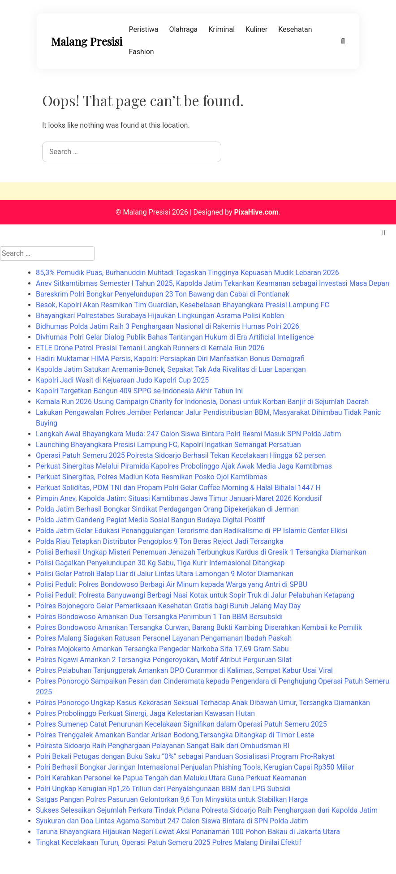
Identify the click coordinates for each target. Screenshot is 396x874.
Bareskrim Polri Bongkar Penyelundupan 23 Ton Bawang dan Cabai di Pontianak (162, 294)
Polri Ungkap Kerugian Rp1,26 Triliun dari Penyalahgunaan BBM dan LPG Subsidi (163, 788)
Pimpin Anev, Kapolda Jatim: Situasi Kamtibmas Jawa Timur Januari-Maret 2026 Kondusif (179, 498)
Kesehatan (295, 29)
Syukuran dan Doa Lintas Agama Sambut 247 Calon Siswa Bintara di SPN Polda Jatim (172, 821)
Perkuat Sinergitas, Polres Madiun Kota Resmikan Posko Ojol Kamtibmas (151, 477)
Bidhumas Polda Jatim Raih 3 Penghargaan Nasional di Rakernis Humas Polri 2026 (167, 326)
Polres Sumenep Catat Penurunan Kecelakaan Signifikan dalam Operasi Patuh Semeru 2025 (181, 724)
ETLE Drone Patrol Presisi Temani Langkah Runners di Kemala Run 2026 (150, 348)
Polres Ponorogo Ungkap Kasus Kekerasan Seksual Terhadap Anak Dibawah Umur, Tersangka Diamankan (203, 702)
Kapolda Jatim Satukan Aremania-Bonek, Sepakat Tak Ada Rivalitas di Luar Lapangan (171, 369)
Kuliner (256, 29)
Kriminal (221, 29)
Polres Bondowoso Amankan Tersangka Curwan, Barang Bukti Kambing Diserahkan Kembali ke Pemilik (199, 627)
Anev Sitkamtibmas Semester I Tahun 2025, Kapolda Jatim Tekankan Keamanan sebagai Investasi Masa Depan (212, 283)
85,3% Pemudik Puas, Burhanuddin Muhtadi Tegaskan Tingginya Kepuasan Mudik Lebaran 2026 (187, 272)
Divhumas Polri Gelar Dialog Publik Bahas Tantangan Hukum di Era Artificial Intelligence (175, 337)
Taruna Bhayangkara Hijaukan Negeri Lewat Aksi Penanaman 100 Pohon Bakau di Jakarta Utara (188, 831)
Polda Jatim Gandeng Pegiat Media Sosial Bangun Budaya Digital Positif (150, 520)
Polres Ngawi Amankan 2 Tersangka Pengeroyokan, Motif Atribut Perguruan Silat (164, 659)
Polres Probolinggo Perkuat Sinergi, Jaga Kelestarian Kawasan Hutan (145, 713)
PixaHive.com (256, 212)
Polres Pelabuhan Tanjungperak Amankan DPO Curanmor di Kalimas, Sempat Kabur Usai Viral (184, 670)
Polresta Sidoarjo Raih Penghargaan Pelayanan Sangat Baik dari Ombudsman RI (162, 745)
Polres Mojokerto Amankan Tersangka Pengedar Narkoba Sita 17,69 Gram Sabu (162, 649)
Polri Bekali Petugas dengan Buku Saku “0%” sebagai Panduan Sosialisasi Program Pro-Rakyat (185, 756)
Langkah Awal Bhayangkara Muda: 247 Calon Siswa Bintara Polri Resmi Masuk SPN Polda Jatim (188, 434)
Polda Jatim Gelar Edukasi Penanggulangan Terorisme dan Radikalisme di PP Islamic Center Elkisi (191, 530)
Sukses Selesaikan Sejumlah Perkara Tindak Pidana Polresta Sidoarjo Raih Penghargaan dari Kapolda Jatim (207, 810)
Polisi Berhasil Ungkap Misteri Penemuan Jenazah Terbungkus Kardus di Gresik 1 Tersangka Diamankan (201, 552)
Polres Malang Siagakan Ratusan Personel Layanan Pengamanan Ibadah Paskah (164, 638)
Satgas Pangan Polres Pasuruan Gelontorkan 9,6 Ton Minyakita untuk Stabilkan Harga (172, 799)
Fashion (141, 51)
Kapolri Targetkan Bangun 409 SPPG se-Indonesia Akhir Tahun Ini (139, 391)
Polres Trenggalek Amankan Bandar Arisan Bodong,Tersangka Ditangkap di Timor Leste (175, 735)
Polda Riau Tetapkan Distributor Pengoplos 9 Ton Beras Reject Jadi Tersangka (159, 541)
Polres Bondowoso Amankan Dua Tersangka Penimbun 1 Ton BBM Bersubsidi (159, 616)
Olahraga (183, 29)
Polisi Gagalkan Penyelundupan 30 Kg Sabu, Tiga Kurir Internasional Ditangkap (160, 563)
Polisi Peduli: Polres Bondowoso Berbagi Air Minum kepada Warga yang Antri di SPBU (171, 584)
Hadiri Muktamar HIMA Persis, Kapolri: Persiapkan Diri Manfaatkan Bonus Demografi (170, 358)
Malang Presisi (86, 41)
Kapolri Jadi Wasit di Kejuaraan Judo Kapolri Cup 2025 (122, 380)
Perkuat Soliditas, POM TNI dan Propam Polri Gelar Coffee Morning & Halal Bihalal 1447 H (178, 487)
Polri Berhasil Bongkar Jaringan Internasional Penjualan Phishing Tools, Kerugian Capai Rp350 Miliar (195, 767)
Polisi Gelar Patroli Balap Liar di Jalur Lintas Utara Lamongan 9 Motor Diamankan (164, 573)
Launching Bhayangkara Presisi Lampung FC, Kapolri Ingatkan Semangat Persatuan (168, 444)
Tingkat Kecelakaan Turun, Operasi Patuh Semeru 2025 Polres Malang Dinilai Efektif (168, 842)
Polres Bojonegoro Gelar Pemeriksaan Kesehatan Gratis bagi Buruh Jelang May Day (168, 606)
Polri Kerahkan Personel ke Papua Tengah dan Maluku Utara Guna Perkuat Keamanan (171, 778)
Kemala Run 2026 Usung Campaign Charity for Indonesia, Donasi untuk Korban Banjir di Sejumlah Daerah (202, 401)
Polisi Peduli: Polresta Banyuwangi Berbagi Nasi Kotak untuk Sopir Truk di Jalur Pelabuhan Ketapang (195, 595)
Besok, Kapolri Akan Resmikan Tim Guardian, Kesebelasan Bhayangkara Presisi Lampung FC (182, 305)
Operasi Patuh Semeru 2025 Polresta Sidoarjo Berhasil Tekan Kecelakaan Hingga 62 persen (181, 455)
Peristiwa (144, 29)
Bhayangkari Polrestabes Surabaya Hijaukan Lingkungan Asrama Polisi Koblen (160, 315)
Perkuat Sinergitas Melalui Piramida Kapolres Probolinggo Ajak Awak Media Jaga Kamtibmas (184, 466)
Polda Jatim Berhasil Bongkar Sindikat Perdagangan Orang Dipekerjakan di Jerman (167, 509)
